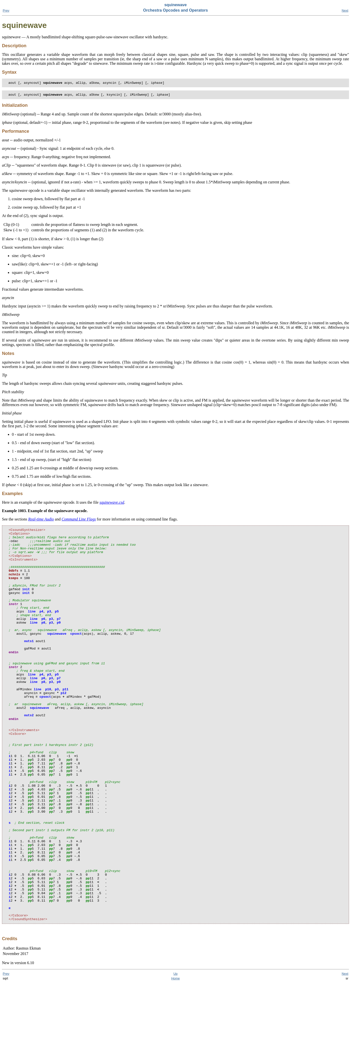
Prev (6, 10)
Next (345, 10)
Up (176, 1054)
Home (175, 1058)
